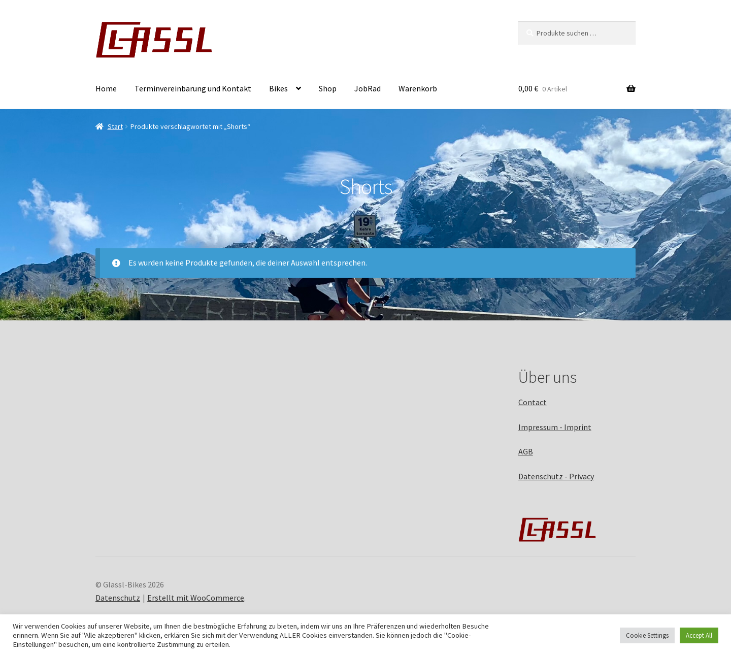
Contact (532, 402)
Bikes (278, 88)
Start (115, 126)
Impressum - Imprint (554, 427)
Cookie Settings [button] (647, 635)
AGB (525, 451)
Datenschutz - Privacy (556, 476)
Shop (328, 88)
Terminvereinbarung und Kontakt (193, 88)
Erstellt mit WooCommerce (195, 598)
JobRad (367, 88)
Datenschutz (117, 598)
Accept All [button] (699, 635)
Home (106, 88)
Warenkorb (417, 88)
